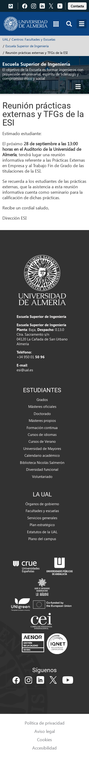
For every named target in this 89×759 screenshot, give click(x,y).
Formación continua (42, 427)
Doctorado (42, 413)
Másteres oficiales (42, 406)
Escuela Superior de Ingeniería (27, 46)
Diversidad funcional (42, 469)
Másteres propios (42, 420)
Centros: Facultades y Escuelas (33, 39)
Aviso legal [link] (44, 731)
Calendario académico (42, 455)
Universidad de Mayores (42, 448)
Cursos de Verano (42, 441)
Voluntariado (42, 476)
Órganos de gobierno (42, 503)
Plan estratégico (42, 524)
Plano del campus (42, 538)
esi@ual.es (25, 370)
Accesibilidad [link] (44, 748)
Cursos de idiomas (42, 434)
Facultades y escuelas (42, 510)
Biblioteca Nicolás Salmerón (42, 462)
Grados (42, 399)
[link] (77, 5)
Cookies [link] (44, 739)
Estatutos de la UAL (42, 531)
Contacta (77, 6)
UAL (5, 39)
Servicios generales (42, 517)
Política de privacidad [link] (45, 723)
